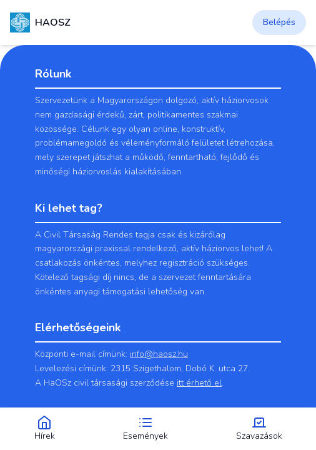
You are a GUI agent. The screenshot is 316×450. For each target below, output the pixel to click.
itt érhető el (199, 383)
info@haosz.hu (159, 354)
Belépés (279, 22)
